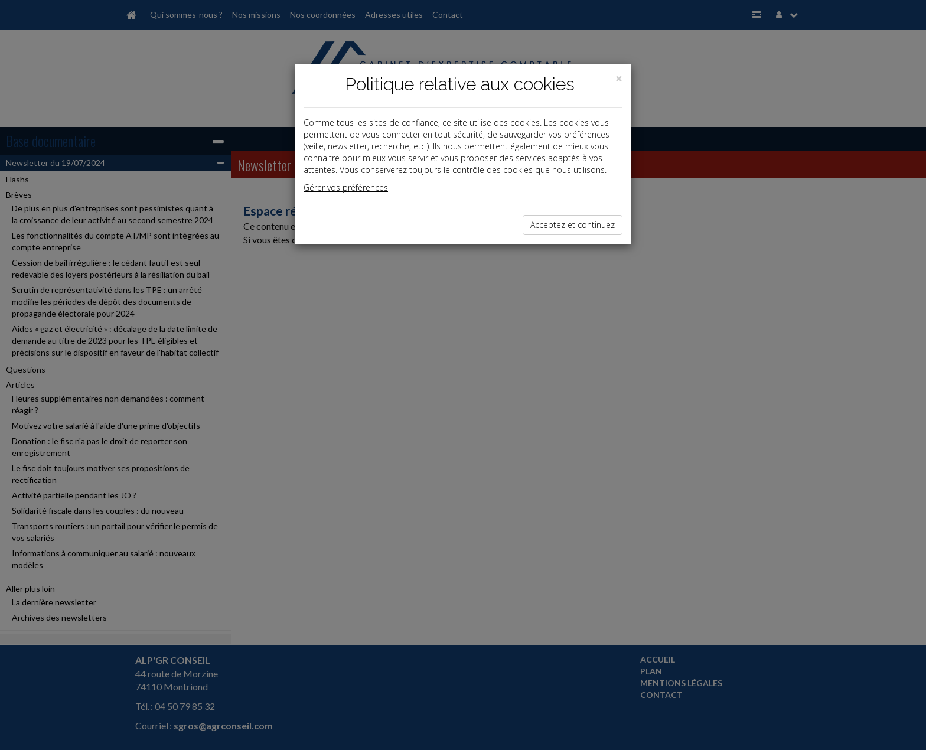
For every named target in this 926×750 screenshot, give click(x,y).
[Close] (618, 79)
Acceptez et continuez (572, 224)
